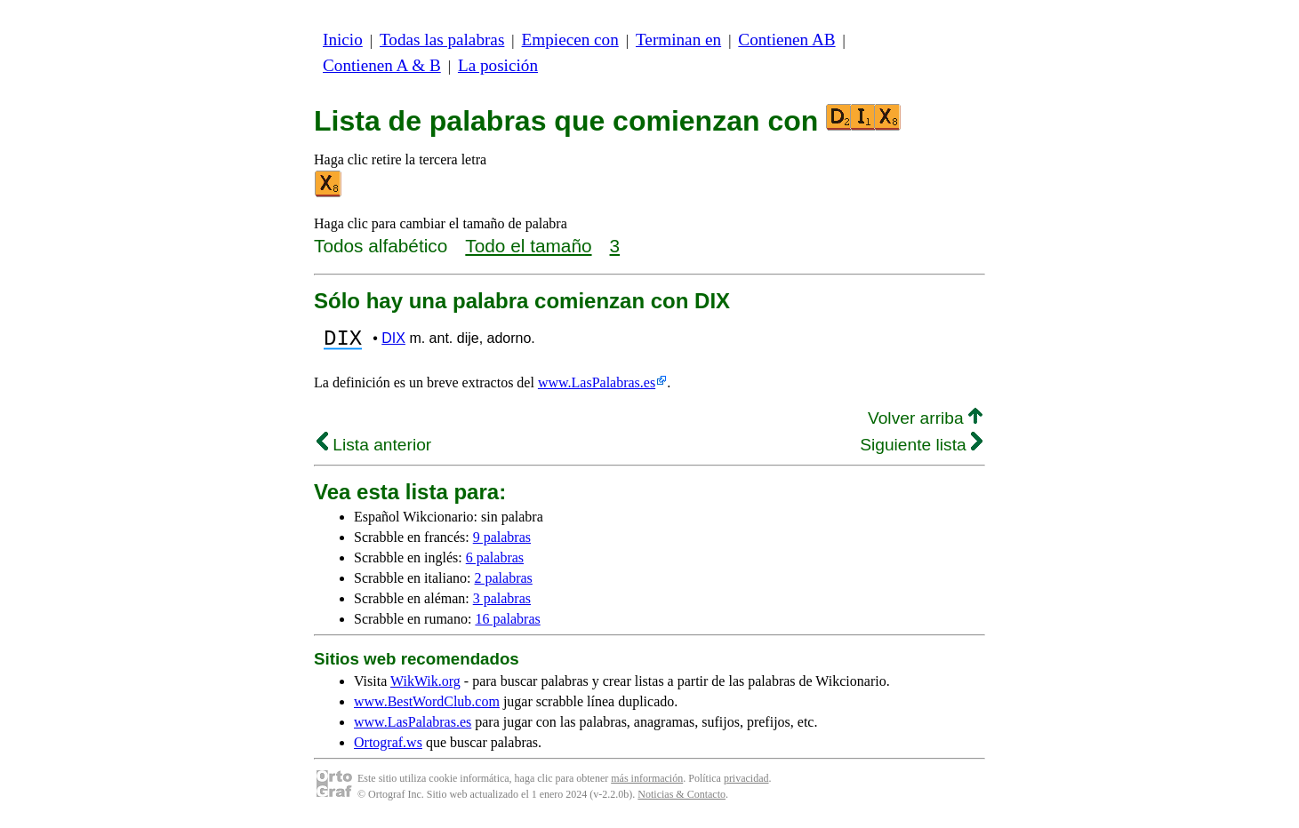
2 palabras (504, 583)
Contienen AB (786, 39)
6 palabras (495, 562)
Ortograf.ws (388, 747)
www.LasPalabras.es (596, 387)
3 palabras (502, 603)
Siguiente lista (921, 450)
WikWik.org (425, 686)
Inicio (343, 39)
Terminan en (678, 39)
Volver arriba (925, 423)
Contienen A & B (382, 65)
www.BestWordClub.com (427, 706)
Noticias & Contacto (681, 799)
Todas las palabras (442, 39)
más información (647, 783)
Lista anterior (374, 450)
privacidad (746, 783)
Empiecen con (570, 39)
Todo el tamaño (528, 245)
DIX (393, 340)
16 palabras (507, 624)
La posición (498, 65)
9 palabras (502, 542)
